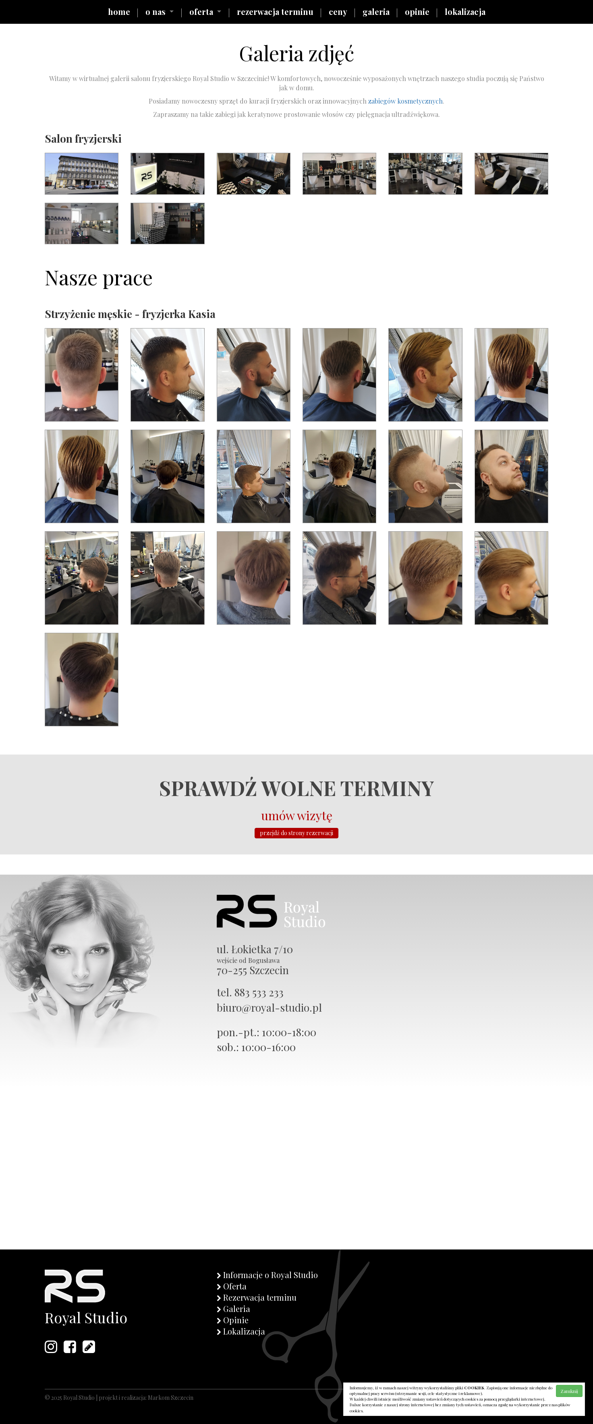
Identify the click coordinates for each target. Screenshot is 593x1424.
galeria (376, 11)
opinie (417, 11)
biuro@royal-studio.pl (269, 1007)
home (119, 11)
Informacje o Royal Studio (270, 1274)
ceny (338, 11)
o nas (155, 11)
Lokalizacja (244, 1331)
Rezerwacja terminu (259, 1297)
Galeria (236, 1308)
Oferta (235, 1286)
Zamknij (569, 1391)
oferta (201, 11)
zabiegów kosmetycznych (405, 101)
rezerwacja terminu (275, 11)
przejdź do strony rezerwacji (296, 833)
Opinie (236, 1319)
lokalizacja (465, 11)
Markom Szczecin (170, 1397)
